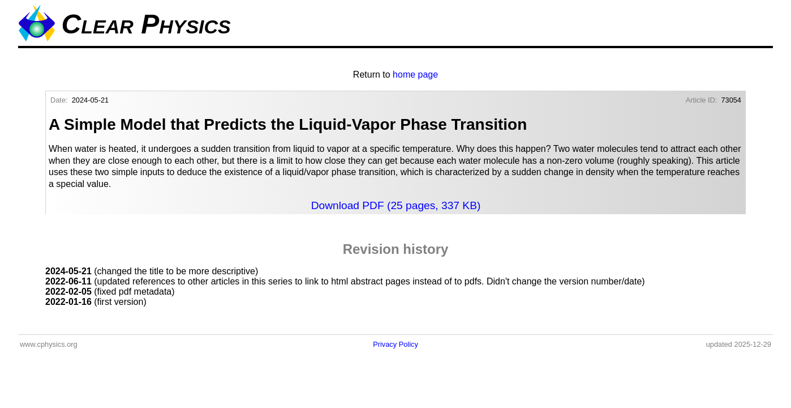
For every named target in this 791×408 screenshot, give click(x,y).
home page (415, 74)
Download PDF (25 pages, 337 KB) (396, 205)
